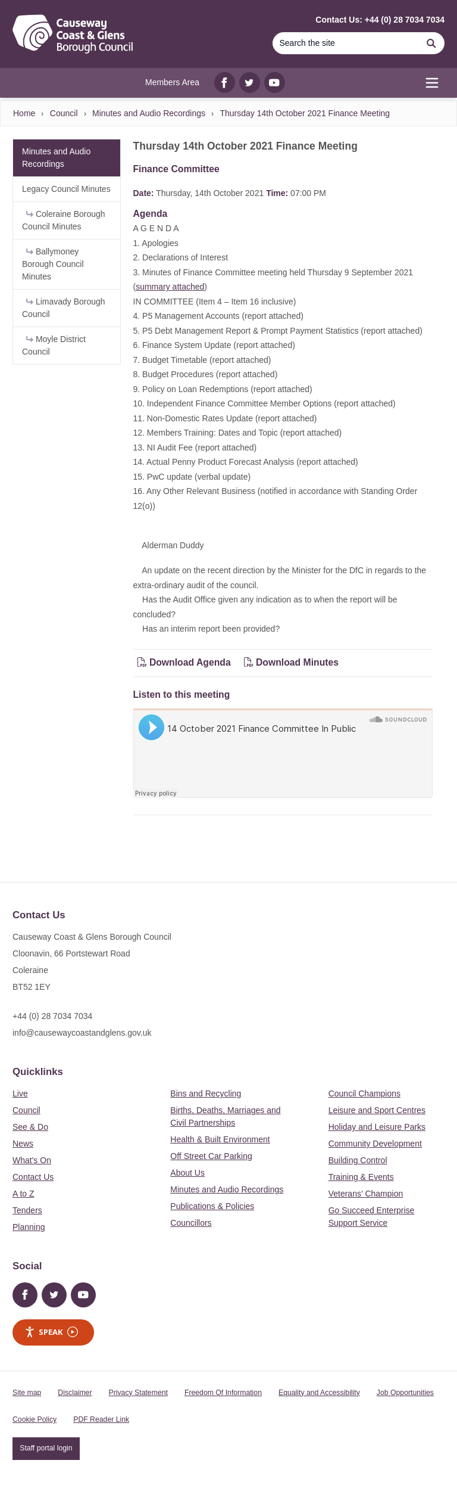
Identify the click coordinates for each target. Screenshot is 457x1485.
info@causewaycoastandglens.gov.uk (81, 1032)
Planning (28, 1227)
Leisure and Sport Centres (376, 1110)
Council (64, 113)
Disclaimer (75, 1392)
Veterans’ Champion (365, 1193)
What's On (31, 1160)
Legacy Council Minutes (66, 189)
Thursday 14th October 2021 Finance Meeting (305, 113)
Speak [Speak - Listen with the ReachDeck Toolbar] (51, 1332)
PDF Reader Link (101, 1419)
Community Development (375, 1143)
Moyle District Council (54, 345)
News (22, 1143)
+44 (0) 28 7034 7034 (52, 1016)
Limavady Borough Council (63, 308)
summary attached (170, 286)
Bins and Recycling (205, 1093)
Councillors (190, 1223)
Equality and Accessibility (319, 1392)
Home (24, 113)
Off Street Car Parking (211, 1156)
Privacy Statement (138, 1392)
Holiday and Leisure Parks (376, 1127)
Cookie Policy (34, 1419)
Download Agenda (185, 662)
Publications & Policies (212, 1206)
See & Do (30, 1127)
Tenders (27, 1210)
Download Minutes (291, 662)
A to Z (23, 1193)
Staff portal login (46, 1448)
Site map (26, 1392)
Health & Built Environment (220, 1139)
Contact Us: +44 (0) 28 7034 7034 (380, 19)
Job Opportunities (405, 1392)
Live (20, 1093)
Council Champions (364, 1093)
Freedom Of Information (223, 1392)
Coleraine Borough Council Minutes (63, 220)
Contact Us (33, 1177)
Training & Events (361, 1177)
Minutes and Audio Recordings (148, 113)
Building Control (357, 1160)
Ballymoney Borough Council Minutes (53, 264)
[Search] (345, 43)
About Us (187, 1173)
